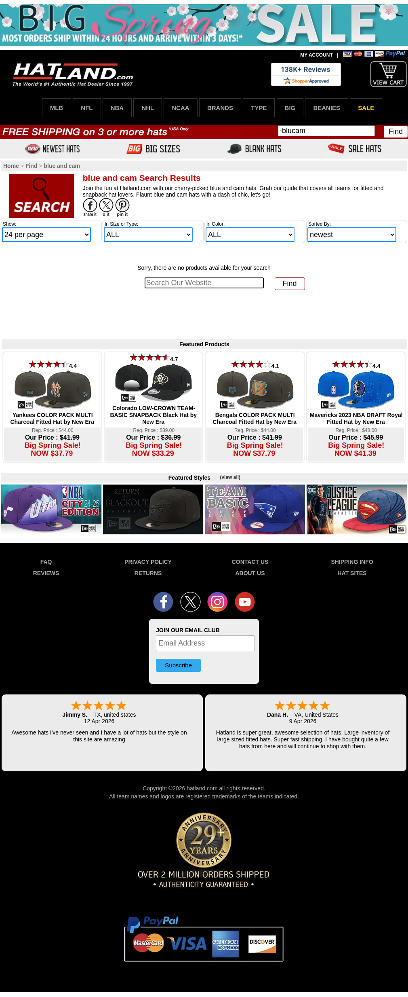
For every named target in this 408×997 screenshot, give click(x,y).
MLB (56, 107)
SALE (366, 107)
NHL (147, 107)
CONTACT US (250, 562)
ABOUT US (250, 573)
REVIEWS (46, 573)
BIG (290, 107)
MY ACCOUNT (316, 55)
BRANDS (220, 107)
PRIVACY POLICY (148, 562)
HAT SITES (351, 573)
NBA (117, 107)
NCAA (180, 107)
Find (396, 131)
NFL (87, 107)
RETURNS (148, 573)
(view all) (230, 477)
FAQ (46, 562)
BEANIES (326, 107)
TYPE (259, 107)
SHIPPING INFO (352, 562)
